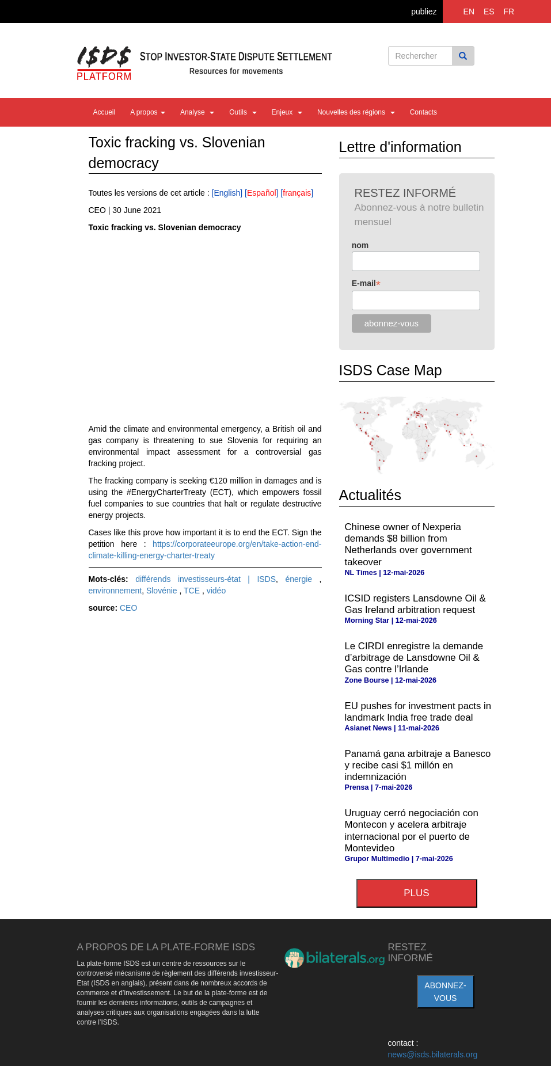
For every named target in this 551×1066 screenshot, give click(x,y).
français (297, 192)
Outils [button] (242, 112)
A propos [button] (147, 112)
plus (416, 893)
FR (509, 11)
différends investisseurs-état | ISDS (205, 579)
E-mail (366, 283)
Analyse (197, 112)
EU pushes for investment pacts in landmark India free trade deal (418, 711)
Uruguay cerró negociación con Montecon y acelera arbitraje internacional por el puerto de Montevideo (411, 830)
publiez (423, 11)
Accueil (104, 112)
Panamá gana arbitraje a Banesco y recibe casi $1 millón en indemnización (418, 765)
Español (261, 192)
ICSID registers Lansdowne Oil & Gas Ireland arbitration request (415, 604)
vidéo (216, 590)
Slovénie (163, 590)
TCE (193, 590)
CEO (128, 607)
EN (468, 11)
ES (489, 11)
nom (360, 245)
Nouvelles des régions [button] (356, 112)
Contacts (423, 112)
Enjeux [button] (287, 112)
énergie (302, 579)
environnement (115, 590)
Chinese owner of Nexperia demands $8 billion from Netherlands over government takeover (408, 544)
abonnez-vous (445, 992)
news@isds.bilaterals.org (433, 1054)
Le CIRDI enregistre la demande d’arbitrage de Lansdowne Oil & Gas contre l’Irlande (414, 658)
